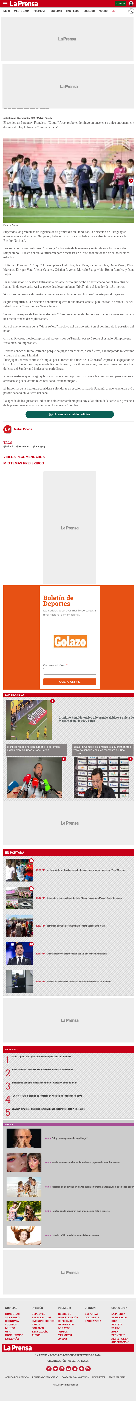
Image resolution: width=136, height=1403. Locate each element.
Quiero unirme (69, 682)
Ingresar (120, 3)
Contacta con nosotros (75, 1377)
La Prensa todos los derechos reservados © (68, 1355)
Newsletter (99, 1377)
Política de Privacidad (45, 1377)
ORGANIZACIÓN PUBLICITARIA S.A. (68, 1361)
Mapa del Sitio (117, 1377)
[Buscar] (131, 11)
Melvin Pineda (44, 117)
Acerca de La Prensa (17, 1377)
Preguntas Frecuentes (65, 1385)
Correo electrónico (55, 665)
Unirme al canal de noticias (72, 414)
